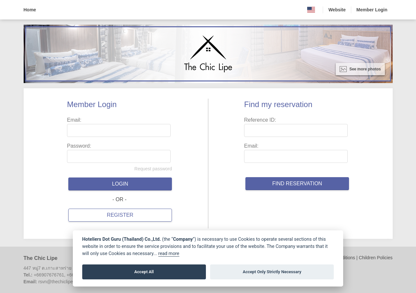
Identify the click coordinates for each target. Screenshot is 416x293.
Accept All (144, 271)
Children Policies (375, 257)
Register (120, 215)
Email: (74, 120)
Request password (153, 168)
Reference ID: (260, 120)
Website (336, 9)
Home (30, 9)
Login (120, 184)
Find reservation (297, 183)
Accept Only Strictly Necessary (272, 271)
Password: (79, 146)
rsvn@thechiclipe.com (60, 281)
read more (168, 253)
